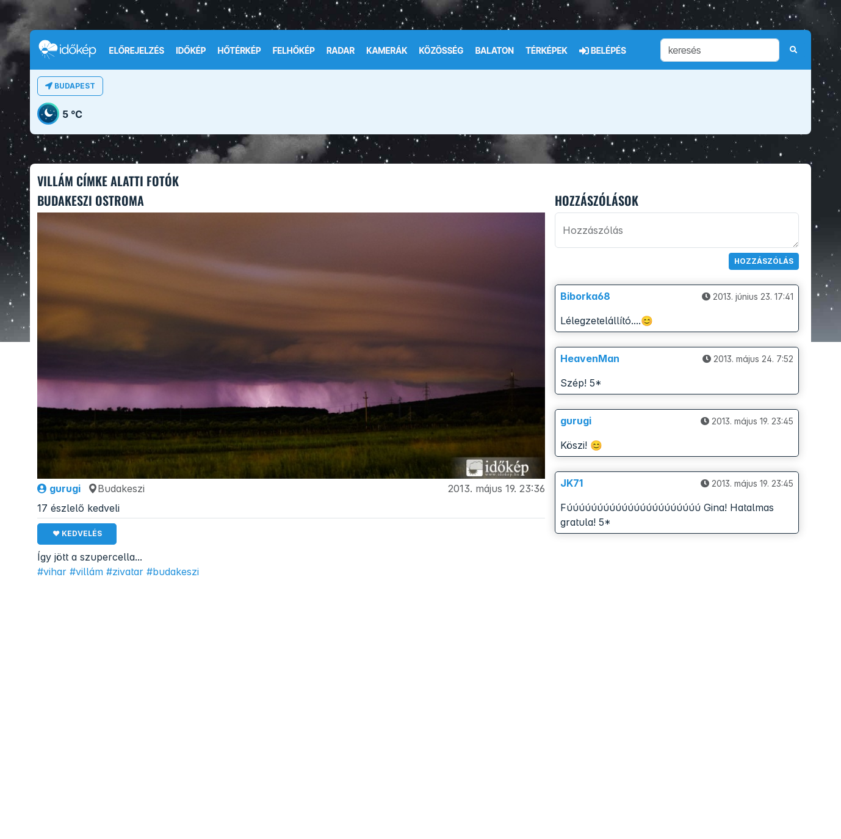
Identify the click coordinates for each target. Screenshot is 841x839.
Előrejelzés (136, 51)
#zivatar (124, 571)
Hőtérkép (239, 51)
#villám (86, 571)
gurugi (59, 488)
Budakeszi (116, 488)
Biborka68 (585, 296)
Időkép (191, 51)
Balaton (494, 51)
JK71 (571, 483)
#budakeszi (172, 571)
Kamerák (386, 51)
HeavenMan (589, 358)
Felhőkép (294, 51)
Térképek (546, 51)
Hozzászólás (763, 261)
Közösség (441, 51)
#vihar (52, 571)
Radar (341, 51)
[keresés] (719, 50)
